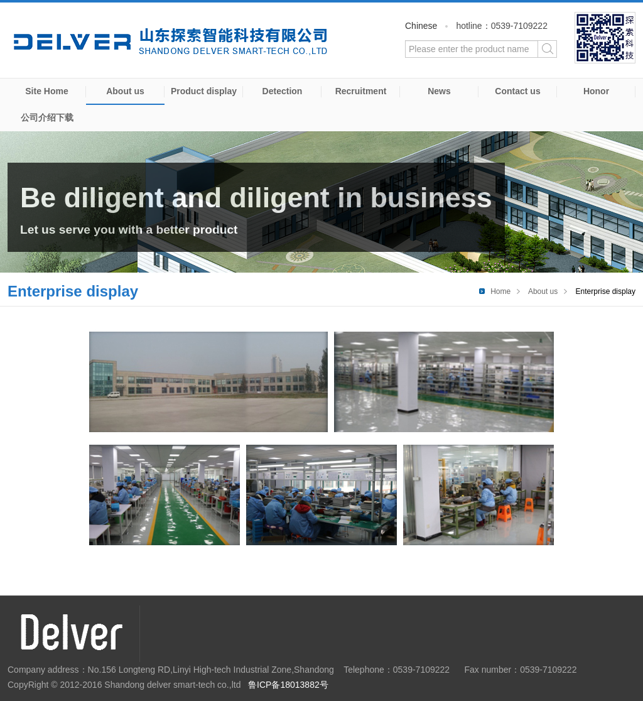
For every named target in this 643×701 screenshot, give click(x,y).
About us (125, 91)
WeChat (605, 37)
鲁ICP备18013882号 (288, 685)
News (439, 91)
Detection (282, 91)
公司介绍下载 (47, 117)
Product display (204, 91)
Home (500, 291)
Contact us (517, 91)
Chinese (421, 26)
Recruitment (361, 91)
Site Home (46, 91)
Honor (596, 91)
